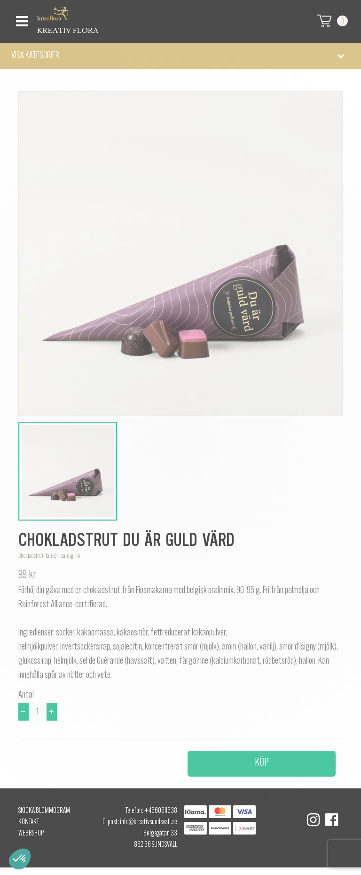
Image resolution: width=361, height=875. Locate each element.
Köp (262, 763)
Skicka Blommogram (44, 811)
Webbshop (31, 833)
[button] (180, 56)
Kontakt (28, 822)
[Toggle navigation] (21, 18)
